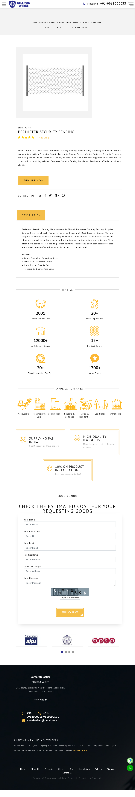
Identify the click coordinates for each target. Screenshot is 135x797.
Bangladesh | (31, 757)
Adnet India (97, 785)
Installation (84, 776)
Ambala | (63, 753)
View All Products (81, 28)
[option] (56, 82)
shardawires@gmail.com (81, 727)
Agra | (29, 753)
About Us (35, 776)
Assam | (81, 753)
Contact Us (61, 28)
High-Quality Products (101, 440)
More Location (80, 757)
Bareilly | (41, 757)
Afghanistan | (20, 753)
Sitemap (111, 776)
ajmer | (35, 753)
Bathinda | (58, 757)
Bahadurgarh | (111, 753)
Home (46, 28)
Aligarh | (43, 753)
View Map (79, 706)
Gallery (98, 776)
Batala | (49, 757)
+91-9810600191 (90, 722)
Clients (61, 776)
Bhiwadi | (68, 757)
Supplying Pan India (47, 442)
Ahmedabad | (91, 753)
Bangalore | (19, 757)
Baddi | (101, 753)
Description (29, 281)
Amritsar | (72, 753)
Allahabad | (53, 753)
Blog (72, 776)
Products (49, 776)
